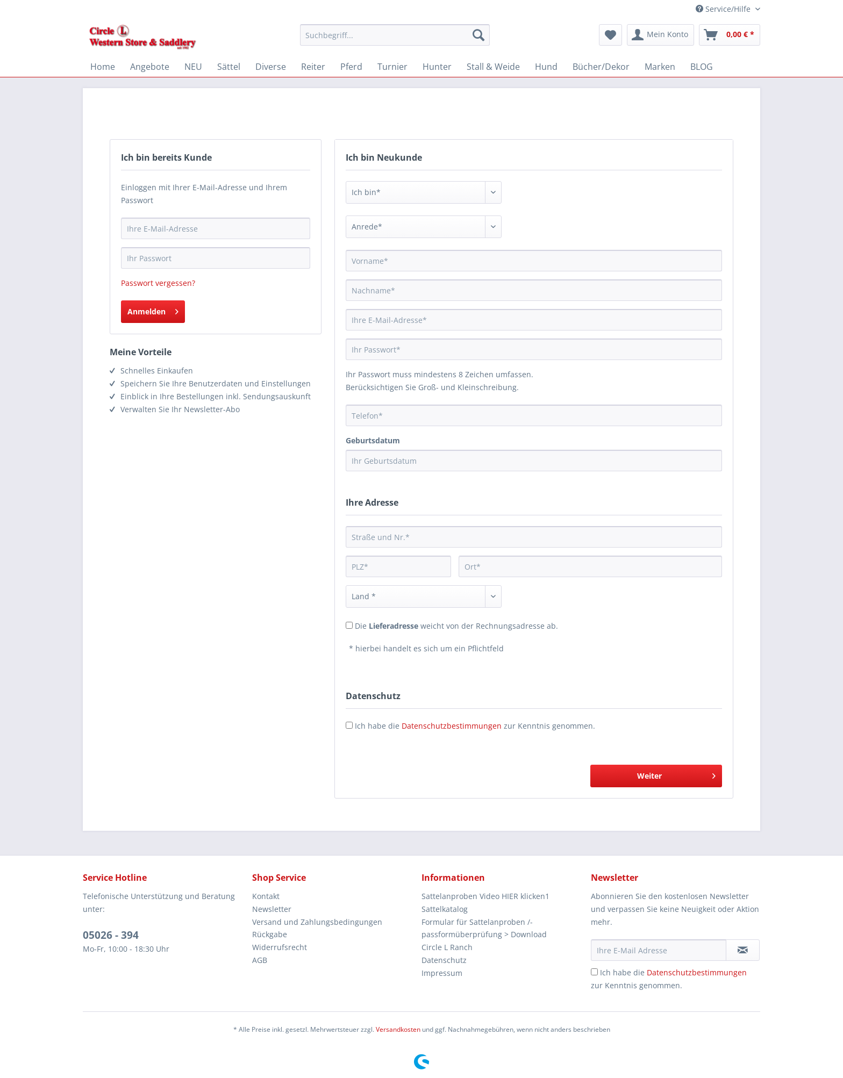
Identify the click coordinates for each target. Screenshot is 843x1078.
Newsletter (271, 909)
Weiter (676, 774)
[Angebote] (150, 66)
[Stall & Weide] (493, 66)
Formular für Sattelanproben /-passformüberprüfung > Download (484, 928)
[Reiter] (313, 66)
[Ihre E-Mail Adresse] (658, 950)
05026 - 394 (111, 935)
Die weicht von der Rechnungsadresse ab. (456, 626)
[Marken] (660, 66)
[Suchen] (478, 35)
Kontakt (266, 896)
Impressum (442, 973)
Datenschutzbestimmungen (452, 726)
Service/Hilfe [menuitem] (724, 9)
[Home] (103, 66)
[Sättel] (229, 66)
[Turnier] (392, 66)
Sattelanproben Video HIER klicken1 (485, 896)
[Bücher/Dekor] (601, 66)
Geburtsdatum (373, 440)
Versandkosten (398, 1029)
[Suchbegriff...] (395, 35)
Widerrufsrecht (279, 947)
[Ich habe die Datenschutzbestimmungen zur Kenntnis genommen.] (594, 971)
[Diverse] (271, 66)
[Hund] (546, 66)
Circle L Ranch (447, 947)
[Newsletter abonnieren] (743, 950)
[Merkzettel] (610, 35)
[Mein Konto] (660, 35)
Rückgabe (269, 934)
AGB (259, 960)
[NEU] (193, 66)
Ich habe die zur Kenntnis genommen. (475, 726)
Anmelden (152, 310)
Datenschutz (444, 960)
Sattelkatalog (445, 909)
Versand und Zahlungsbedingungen (317, 922)
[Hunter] (437, 66)
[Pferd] (351, 66)
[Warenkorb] (729, 35)
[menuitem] (395, 40)
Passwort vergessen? (158, 283)
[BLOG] (701, 66)
